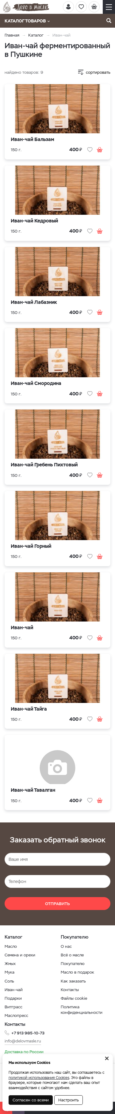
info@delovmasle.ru (23, 1041)
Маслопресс (16, 1015)
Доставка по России (24, 1051)
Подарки (13, 998)
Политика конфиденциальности (81, 1009)
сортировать (98, 72)
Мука (9, 972)
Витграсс (13, 1007)
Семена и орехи (20, 955)
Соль (9, 981)
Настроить (68, 1100)
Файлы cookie (74, 998)
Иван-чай (14, 989)
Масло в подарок (77, 972)
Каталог (36, 35)
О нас (66, 946)
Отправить (57, 903)
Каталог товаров (27, 21)
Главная (12, 35)
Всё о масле (72, 955)
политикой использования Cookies (39, 1077)
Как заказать (73, 981)
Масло (11, 946)
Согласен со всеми (31, 1100)
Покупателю (73, 963)
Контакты (70, 989)
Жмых (10, 963)
